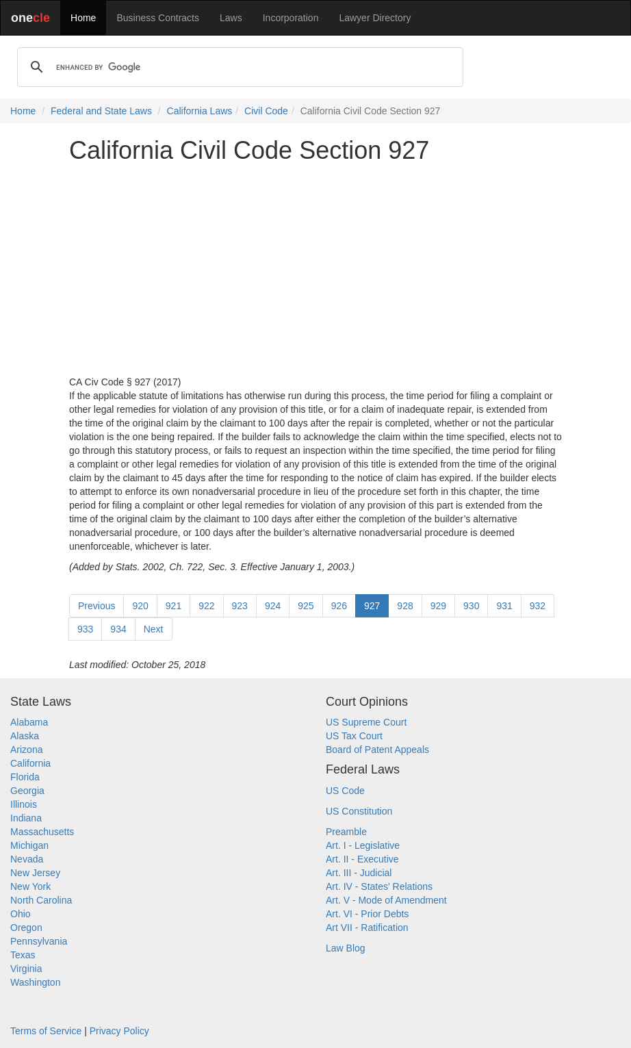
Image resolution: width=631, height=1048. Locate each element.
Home (83, 17)
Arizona (26, 749)
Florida (25, 776)
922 (206, 605)
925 (305, 605)
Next (154, 629)
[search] (238, 67)
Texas (23, 954)
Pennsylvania (38, 941)
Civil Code (266, 110)
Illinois (23, 804)
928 (405, 605)
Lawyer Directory (375, 17)
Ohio (20, 913)
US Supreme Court (366, 722)
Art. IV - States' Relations (379, 886)
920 (140, 605)
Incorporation (291, 17)
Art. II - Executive (362, 859)
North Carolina (41, 900)
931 (504, 605)
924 (273, 605)
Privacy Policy (119, 1030)
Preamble (346, 831)
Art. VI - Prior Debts (367, 913)
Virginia (26, 968)
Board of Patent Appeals (377, 749)
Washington (35, 982)
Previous (96, 605)
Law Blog (345, 948)
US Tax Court (354, 735)
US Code (345, 790)
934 (118, 629)
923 (240, 605)
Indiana (26, 818)
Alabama (29, 722)
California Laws (200, 110)
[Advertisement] (315, 270)
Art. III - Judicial (358, 872)
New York (30, 886)
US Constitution (359, 811)
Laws (231, 17)
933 (85, 629)
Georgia (27, 790)
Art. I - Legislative (363, 845)
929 (438, 605)
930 (471, 605)
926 (339, 605)
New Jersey (35, 872)
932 (537, 605)
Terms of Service (45, 1030)
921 (173, 605)
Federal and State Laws (101, 110)
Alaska (24, 735)
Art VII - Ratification (367, 927)
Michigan (29, 845)
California (30, 763)
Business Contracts (157, 17)
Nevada (26, 859)
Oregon (26, 927)
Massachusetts (42, 831)
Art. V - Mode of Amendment (386, 900)
